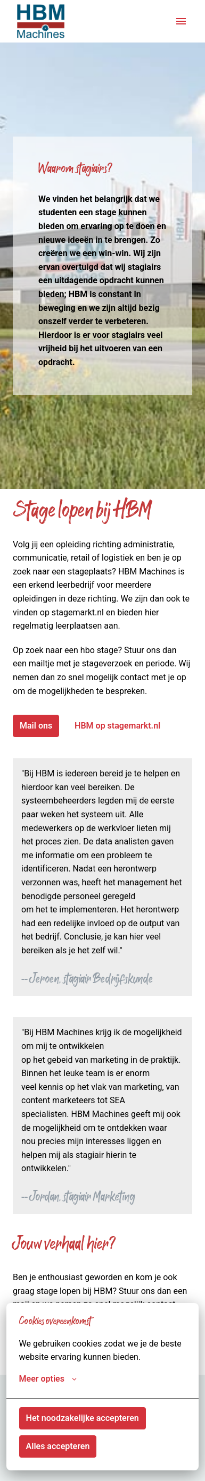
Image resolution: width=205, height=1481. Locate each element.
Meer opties (48, 1379)
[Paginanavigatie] (181, 21)
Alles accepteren (58, 1446)
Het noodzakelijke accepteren (82, 1418)
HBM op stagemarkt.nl (117, 726)
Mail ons (36, 726)
